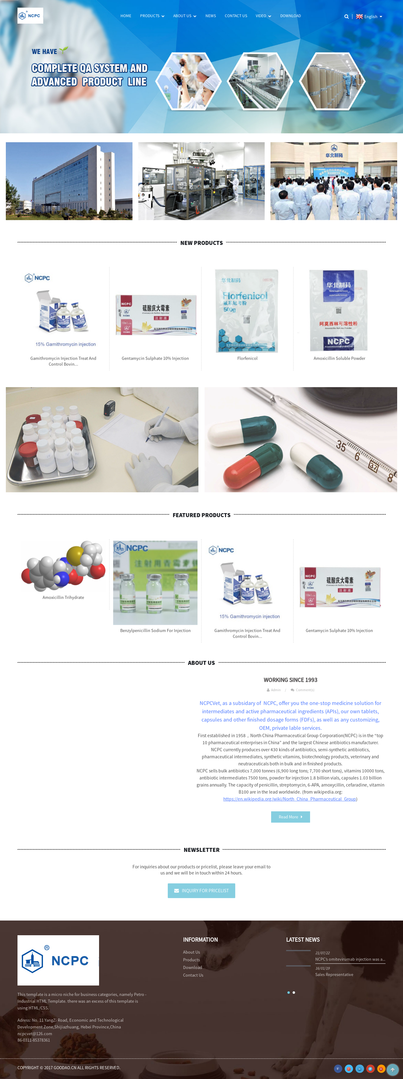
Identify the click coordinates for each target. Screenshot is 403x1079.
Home (126, 15)
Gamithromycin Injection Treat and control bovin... (63, 365)
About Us (184, 16)
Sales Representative (334, 974)
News (210, 15)
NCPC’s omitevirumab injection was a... (350, 959)
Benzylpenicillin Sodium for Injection (155, 635)
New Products (201, 242)
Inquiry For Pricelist (205, 895)
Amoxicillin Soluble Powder (339, 363)
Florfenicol (247, 363)
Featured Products (202, 515)
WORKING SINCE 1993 (290, 684)
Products (152, 16)
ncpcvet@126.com (34, 1033)
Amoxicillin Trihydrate (63, 602)
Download (290, 15)
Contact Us (236, 15)
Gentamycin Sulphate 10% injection (155, 363)
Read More (288, 821)
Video (263, 16)
